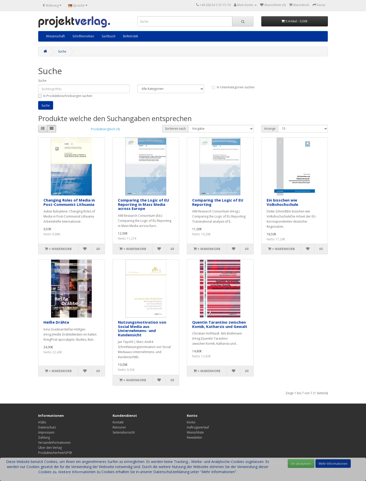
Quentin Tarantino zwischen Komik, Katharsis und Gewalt (219, 324)
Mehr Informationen (333, 463)
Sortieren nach (175, 128)
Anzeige (270, 128)
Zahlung (44, 437)
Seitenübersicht (124, 432)
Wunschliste (195, 432)
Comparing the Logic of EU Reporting (217, 202)
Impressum (46, 432)
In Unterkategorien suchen (233, 87)
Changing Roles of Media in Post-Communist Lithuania (69, 202)
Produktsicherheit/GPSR (55, 453)
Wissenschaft (55, 36)
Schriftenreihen (83, 36)
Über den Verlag (50, 447)
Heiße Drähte (56, 322)
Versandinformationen (54, 442)
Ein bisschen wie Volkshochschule (282, 202)
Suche (62, 51)
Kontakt (118, 422)
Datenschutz (47, 427)
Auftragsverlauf (198, 427)
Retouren (119, 427)
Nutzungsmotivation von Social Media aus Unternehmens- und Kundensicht (142, 328)
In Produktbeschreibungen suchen (65, 96)
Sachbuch (108, 36)
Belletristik (130, 36)
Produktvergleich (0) (105, 129)
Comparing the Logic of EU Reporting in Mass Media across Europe (143, 204)
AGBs (42, 422)
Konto (191, 422)
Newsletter (194, 437)
